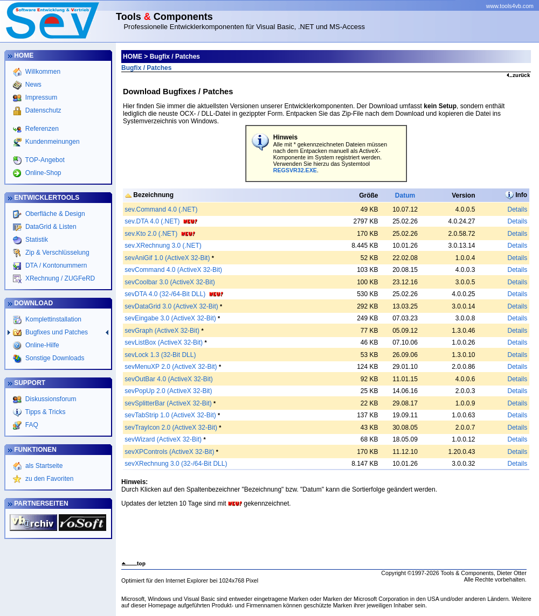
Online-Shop (42, 173)
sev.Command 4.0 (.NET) (161, 209)
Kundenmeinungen (51, 141)
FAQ (31, 425)
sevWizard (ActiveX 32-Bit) (163, 439)
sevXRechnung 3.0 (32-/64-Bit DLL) (176, 463)
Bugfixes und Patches (56, 332)
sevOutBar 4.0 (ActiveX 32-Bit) (168, 379)
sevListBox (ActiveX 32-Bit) (164, 342)
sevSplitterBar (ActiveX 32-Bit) (168, 403)
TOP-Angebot (43, 160)
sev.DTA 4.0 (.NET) (152, 221)
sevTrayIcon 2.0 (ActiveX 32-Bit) (171, 427)
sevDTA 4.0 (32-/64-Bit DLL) (165, 294)
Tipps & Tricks (45, 412)
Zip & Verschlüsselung (56, 252)
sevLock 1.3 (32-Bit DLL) (160, 355)
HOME (132, 56)
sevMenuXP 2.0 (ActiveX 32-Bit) (171, 366)
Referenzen (40, 128)
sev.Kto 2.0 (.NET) (151, 233)
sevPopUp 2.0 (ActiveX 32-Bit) (168, 391)
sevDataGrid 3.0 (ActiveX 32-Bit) (171, 306)
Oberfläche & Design (54, 214)
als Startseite (43, 466)
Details (517, 209)
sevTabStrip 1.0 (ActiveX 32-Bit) (170, 415)
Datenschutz (42, 110)
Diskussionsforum (50, 399)
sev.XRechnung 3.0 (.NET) (163, 245)
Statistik (36, 239)
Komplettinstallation (52, 319)
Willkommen (41, 71)
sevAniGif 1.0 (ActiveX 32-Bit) (167, 258)
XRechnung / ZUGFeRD (59, 278)
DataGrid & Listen (50, 226)
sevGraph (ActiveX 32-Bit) (162, 330)
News (32, 84)
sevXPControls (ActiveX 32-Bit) (169, 452)
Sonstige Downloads (54, 358)
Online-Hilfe (41, 345)
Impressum (40, 97)
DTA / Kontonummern (55, 265)
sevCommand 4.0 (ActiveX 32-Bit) (173, 270)
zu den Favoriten (49, 478)
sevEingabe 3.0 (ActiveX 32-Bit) (170, 318)
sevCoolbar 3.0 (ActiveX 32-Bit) (170, 282)
